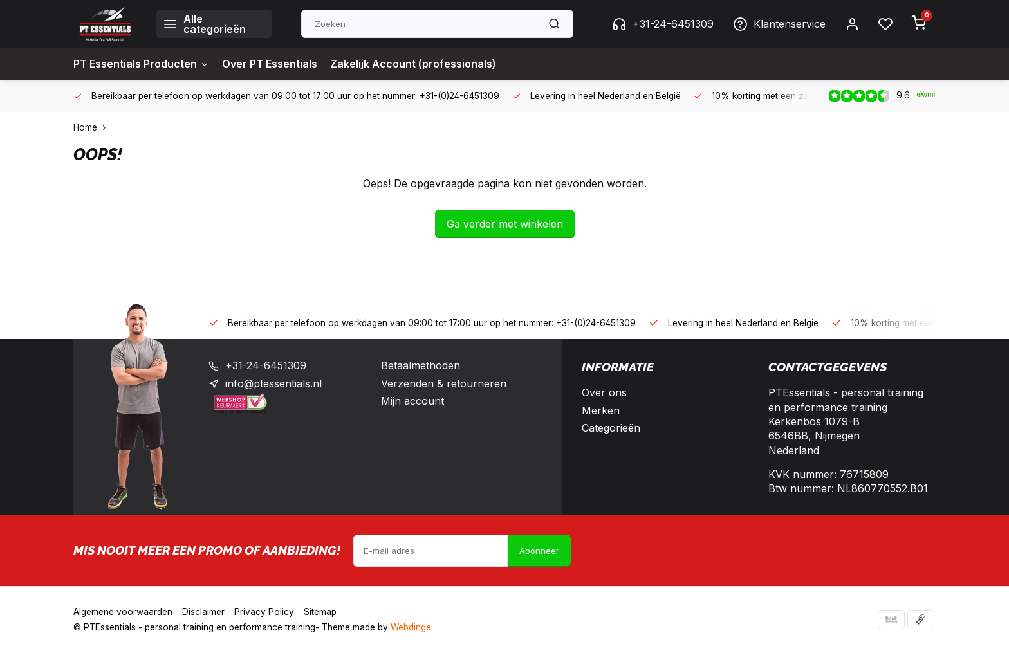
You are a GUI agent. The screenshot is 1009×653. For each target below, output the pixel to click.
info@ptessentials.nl (273, 383)
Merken (601, 410)
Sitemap (320, 612)
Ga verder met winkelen (505, 223)
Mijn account (412, 400)
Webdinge (411, 627)
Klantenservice (779, 24)
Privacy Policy (264, 612)
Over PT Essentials (269, 63)
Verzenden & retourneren (443, 383)
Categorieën (611, 427)
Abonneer (539, 551)
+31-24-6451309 (663, 24)
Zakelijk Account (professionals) (413, 63)
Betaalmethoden (420, 365)
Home (92, 127)
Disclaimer (203, 612)
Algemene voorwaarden (122, 612)
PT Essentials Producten (141, 63)
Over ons (604, 392)
